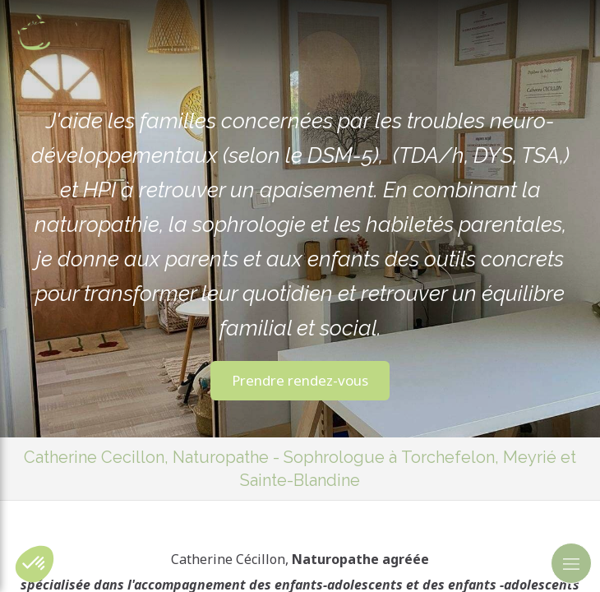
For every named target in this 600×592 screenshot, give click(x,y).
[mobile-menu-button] (571, 563)
